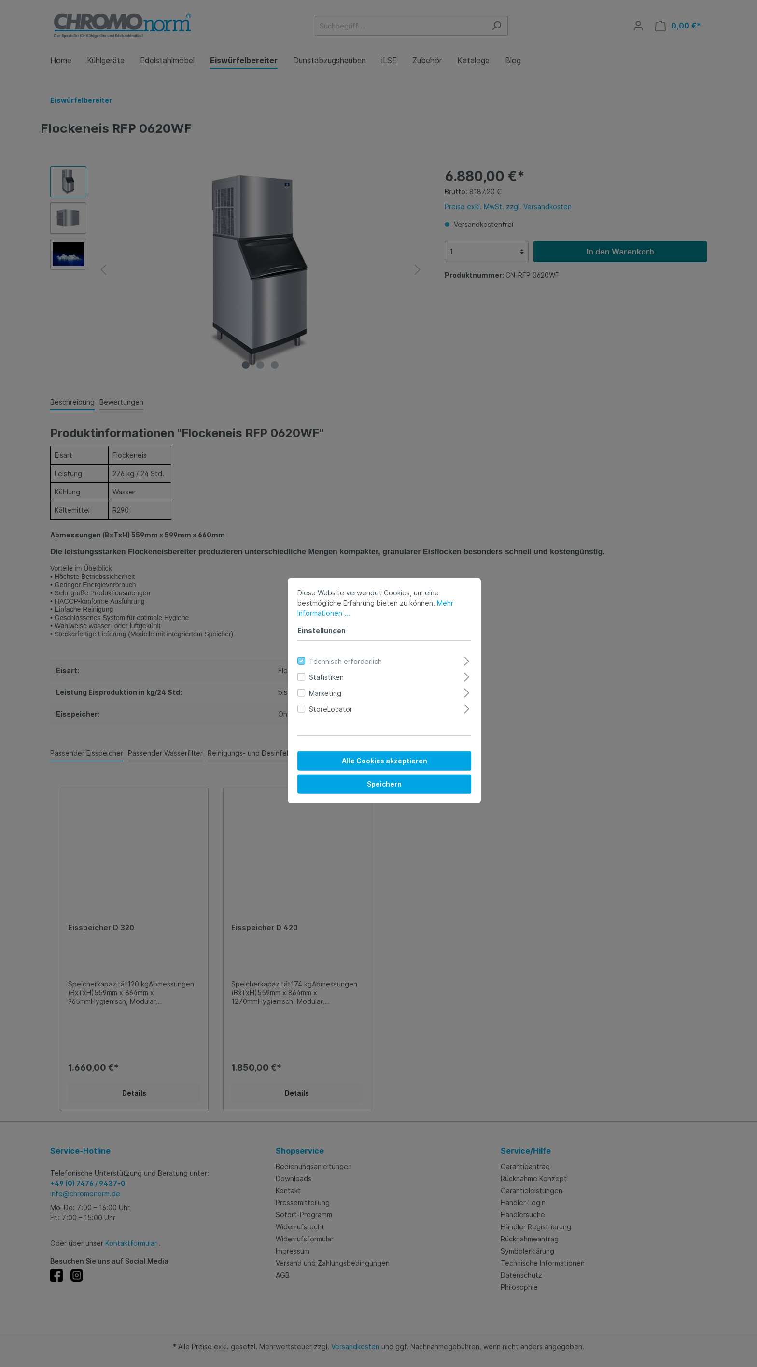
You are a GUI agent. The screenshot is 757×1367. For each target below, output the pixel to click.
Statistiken (320, 670)
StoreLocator (325, 702)
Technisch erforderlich (339, 654)
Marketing (319, 686)
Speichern (378, 777)
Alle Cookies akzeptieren (378, 753)
